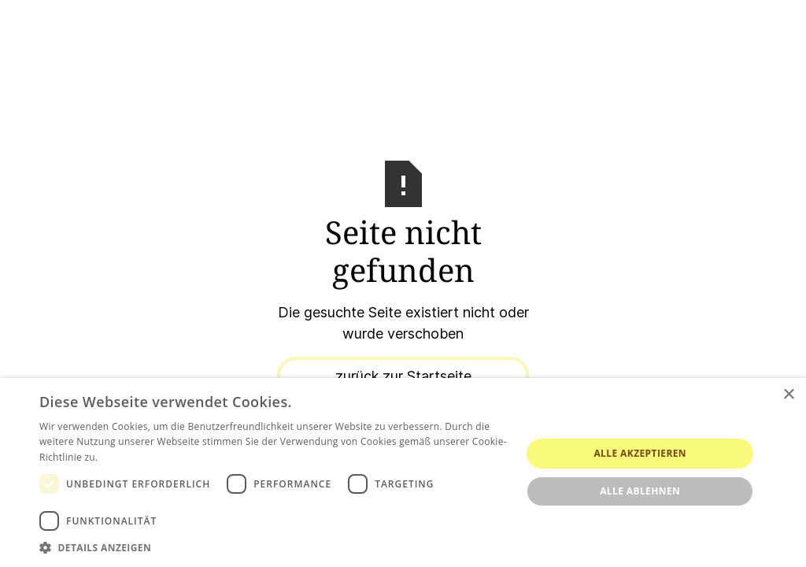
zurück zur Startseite (403, 376)
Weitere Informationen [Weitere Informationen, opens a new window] (153, 457)
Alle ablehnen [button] (640, 491)
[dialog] (403, 472)
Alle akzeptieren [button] (639, 453)
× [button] (788, 395)
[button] (273, 547)
